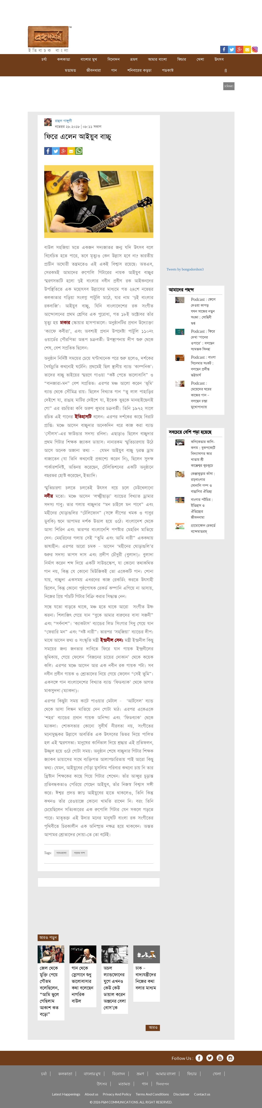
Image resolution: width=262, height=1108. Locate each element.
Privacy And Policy (117, 1093)
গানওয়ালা (61, 852)
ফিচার (181, 59)
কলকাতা (63, 59)
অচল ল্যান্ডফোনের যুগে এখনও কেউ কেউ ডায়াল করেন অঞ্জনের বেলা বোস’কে (115, 987)
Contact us (202, 1093)
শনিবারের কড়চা (139, 70)
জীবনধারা (93, 70)
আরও (153, 1027)
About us (91, 1093)
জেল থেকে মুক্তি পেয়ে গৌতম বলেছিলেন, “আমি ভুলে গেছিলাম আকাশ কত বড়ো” (49, 990)
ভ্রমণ (133, 59)
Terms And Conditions (152, 1093)
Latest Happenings (66, 1093)
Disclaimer (181, 1093)
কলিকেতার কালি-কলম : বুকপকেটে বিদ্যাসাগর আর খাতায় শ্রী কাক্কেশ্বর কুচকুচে (203, 453)
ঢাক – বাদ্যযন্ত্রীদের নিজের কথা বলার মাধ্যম (146, 977)
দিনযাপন (162, 1083)
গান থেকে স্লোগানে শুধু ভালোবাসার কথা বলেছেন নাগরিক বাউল (82, 984)
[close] (228, 86)
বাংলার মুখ (89, 59)
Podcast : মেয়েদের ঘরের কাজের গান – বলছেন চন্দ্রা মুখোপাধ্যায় (201, 395)
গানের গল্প (79, 852)
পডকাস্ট (168, 70)
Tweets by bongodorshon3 (185, 269)
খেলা (200, 59)
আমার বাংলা (157, 59)
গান (114, 70)
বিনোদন (114, 59)
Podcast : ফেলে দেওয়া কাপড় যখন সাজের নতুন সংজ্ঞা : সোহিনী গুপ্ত (203, 311)
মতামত (70, 70)
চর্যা (44, 59)
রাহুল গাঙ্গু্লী (63, 121)
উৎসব (219, 59)
